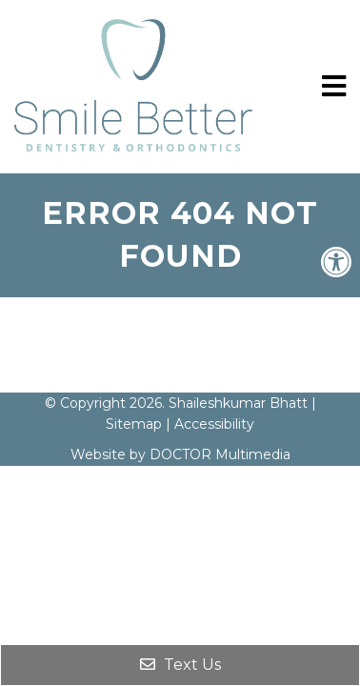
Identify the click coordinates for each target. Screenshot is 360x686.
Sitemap (134, 424)
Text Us (180, 665)
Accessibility (214, 424)
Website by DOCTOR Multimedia (180, 454)
